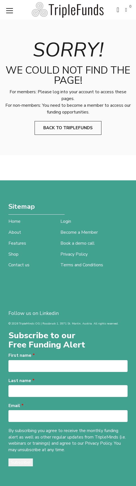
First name (21, 355)
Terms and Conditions (81, 265)
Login (65, 221)
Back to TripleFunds (68, 128)
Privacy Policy (74, 254)
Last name (21, 381)
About (14, 232)
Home (14, 221)
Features (17, 243)
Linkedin (49, 313)
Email (16, 406)
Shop (13, 254)
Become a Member (79, 232)
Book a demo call (77, 243)
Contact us (19, 265)
